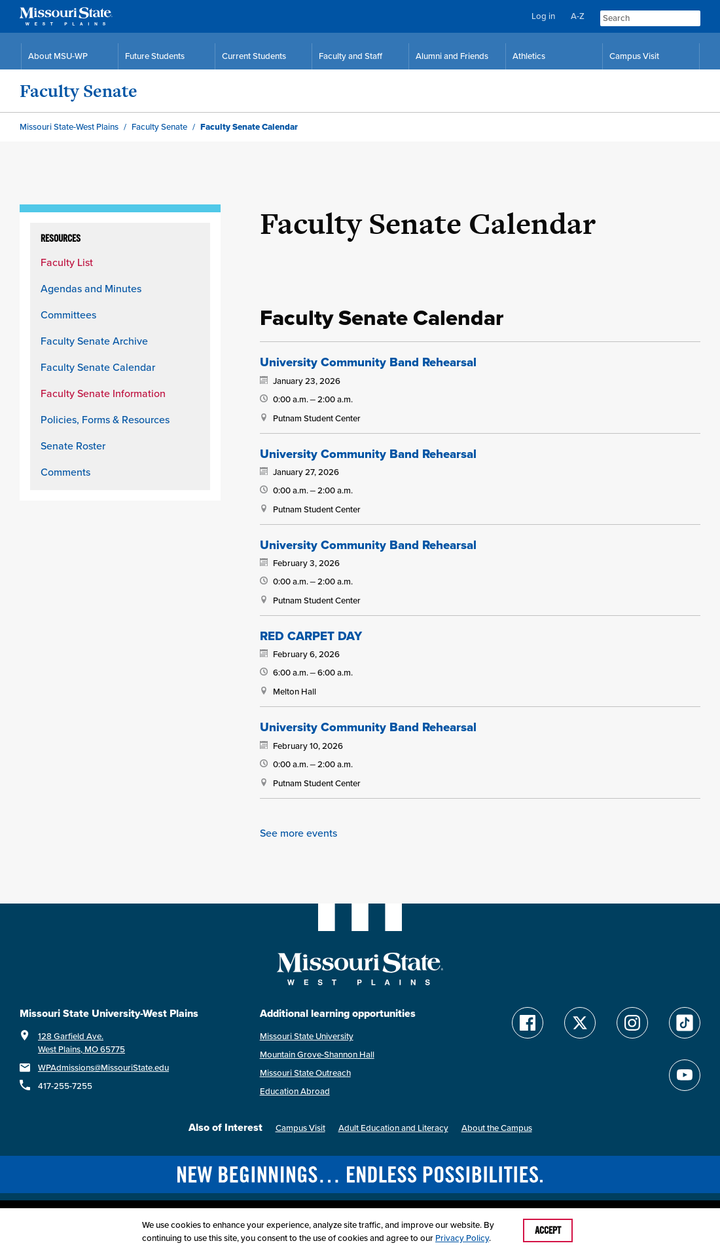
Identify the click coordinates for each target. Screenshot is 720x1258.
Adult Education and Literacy (393, 1124)
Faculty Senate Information (103, 393)
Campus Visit (300, 1124)
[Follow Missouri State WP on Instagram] (632, 1019)
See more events (298, 829)
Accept (548, 1230)
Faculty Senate (78, 91)
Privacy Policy (462, 1238)
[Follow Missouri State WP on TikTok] (684, 1019)
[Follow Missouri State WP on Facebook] (527, 1019)
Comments (65, 472)
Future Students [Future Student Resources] (155, 56)
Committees (68, 314)
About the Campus (496, 1124)
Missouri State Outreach (305, 1069)
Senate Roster (73, 445)
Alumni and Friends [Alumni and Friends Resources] (452, 56)
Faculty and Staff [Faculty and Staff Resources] (350, 56)
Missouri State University (306, 1033)
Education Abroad (295, 1088)
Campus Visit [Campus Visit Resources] (634, 56)
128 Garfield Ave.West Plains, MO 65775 (81, 1039)
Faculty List (67, 262)
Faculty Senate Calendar (98, 367)
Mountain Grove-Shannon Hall (317, 1051)
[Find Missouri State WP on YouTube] (684, 1072)
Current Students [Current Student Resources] (254, 56)
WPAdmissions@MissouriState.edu (103, 1064)
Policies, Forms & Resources (105, 419)
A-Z (578, 16)
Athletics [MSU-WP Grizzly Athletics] (529, 56)
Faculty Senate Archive (94, 341)
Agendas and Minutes (91, 288)
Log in (543, 16)
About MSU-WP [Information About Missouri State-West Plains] (58, 56)
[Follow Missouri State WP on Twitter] (580, 1019)
